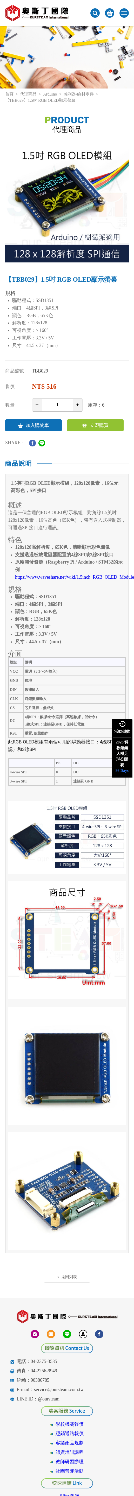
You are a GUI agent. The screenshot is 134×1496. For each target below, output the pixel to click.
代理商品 (28, 94)
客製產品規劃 (70, 1442)
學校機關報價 (70, 1424)
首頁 (9, 94)
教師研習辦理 (70, 1461)
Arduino (50, 94)
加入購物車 (33, 425)
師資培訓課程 (70, 1452)
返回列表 (67, 1277)
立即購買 (95, 425)
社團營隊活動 (70, 1471)
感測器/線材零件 (78, 94)
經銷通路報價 (70, 1433)
